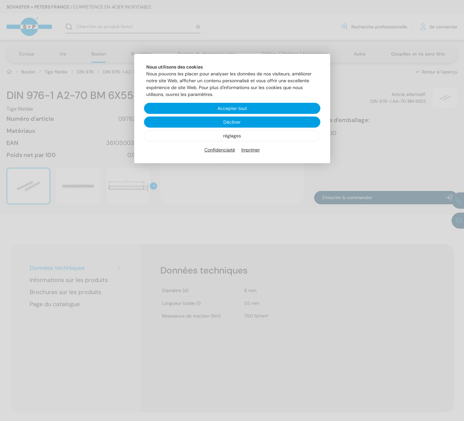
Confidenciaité (219, 150)
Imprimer (250, 150)
